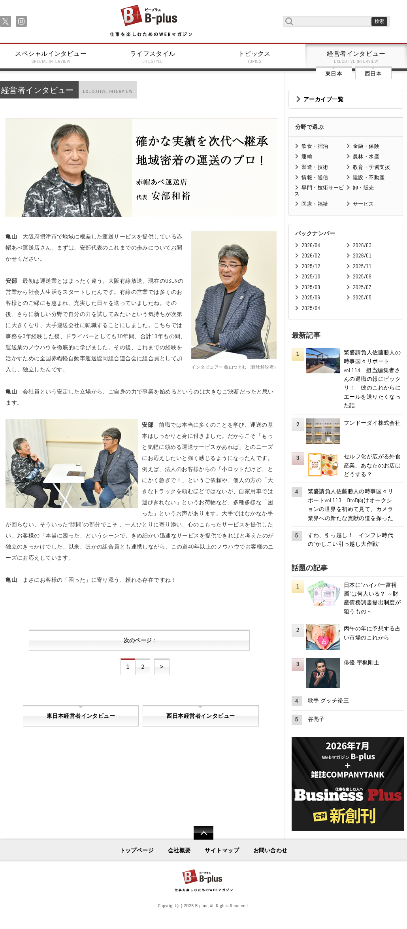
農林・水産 (366, 156)
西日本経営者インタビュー (200, 715)
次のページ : (139, 640)
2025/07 (362, 287)
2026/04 (310, 245)
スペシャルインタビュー (51, 56)
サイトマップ (222, 850)
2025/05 (362, 297)
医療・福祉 (314, 204)
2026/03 (362, 245)
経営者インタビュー (356, 56)
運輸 (306, 156)
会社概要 (179, 850)
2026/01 (362, 255)
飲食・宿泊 (314, 146)
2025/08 (310, 287)
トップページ (137, 850)
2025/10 (310, 276)
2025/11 (362, 266)
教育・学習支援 (371, 167)
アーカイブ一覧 (323, 99)
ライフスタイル (153, 56)
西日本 (373, 73)
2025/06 (310, 297)
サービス (363, 204)
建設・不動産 (369, 177)
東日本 (333, 73)
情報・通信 (314, 177)
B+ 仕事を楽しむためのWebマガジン (151, 21)
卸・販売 (363, 187)
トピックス (254, 56)
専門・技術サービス (319, 190)
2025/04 (310, 308)
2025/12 (310, 266)
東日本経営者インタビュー (81, 715)
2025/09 (362, 276)
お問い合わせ (270, 850)
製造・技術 (314, 167)
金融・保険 (366, 146)
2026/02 (310, 255)
